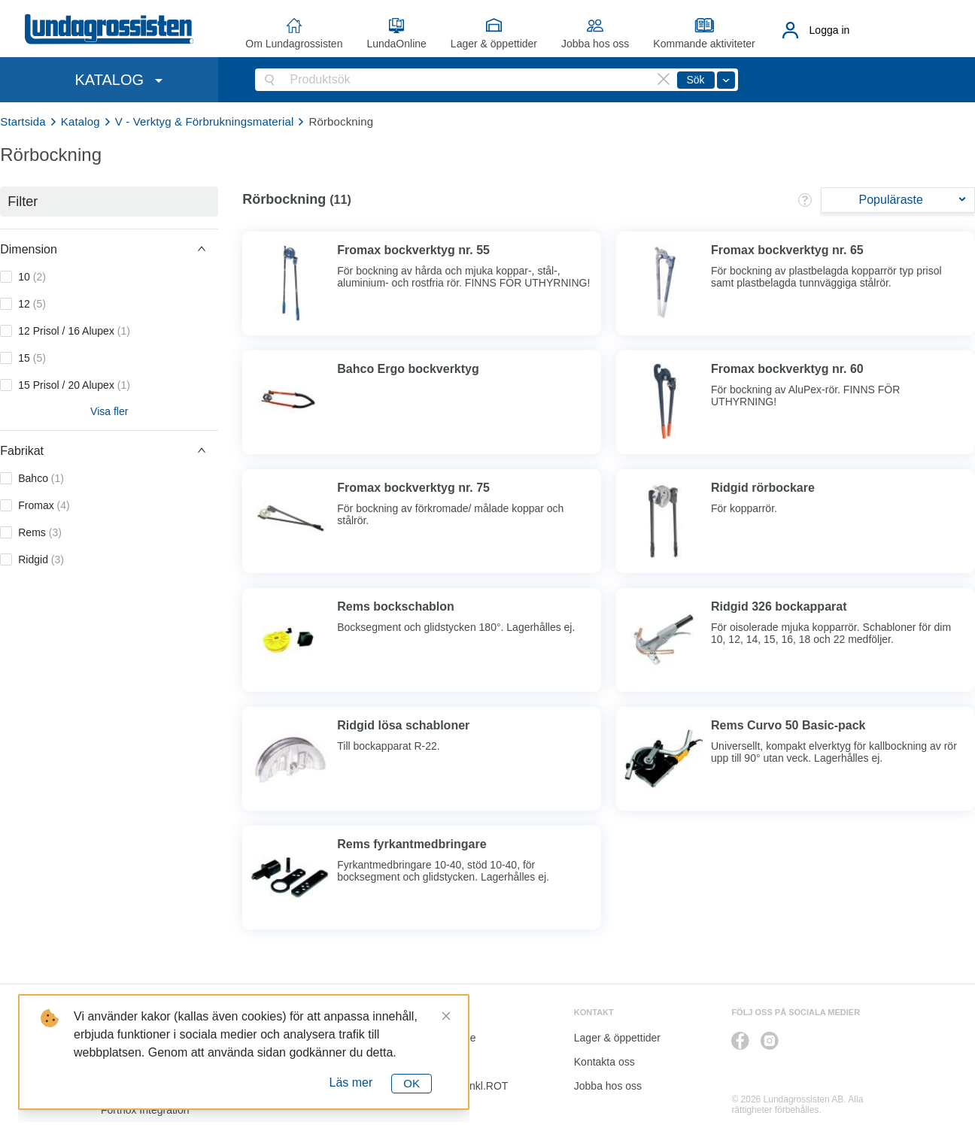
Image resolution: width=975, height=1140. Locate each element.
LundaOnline (396, 44)
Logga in (829, 30)
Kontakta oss (604, 1062)
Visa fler (109, 411)
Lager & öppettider (494, 44)
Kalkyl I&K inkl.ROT (462, 1086)
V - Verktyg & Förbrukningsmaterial (204, 121)
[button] (109, 248)
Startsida (23, 121)
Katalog (80, 121)
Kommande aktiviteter (704, 44)
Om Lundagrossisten (293, 44)
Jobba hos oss (595, 44)
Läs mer (351, 1082)
